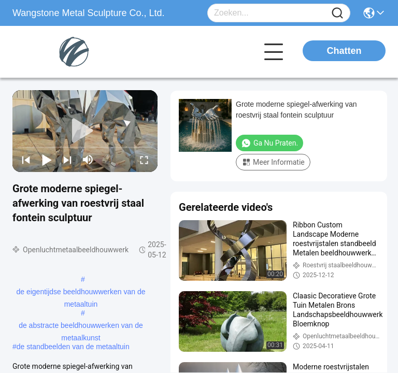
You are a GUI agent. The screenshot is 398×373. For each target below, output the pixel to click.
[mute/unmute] (88, 159)
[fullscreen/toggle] (144, 159)
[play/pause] (46, 159)
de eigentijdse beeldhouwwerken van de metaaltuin (80, 293)
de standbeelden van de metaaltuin (73, 346)
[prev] (26, 159)
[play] (85, 131)
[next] (67, 159)
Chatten (344, 51)
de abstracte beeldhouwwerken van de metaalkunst (81, 326)
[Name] (337, 13)
